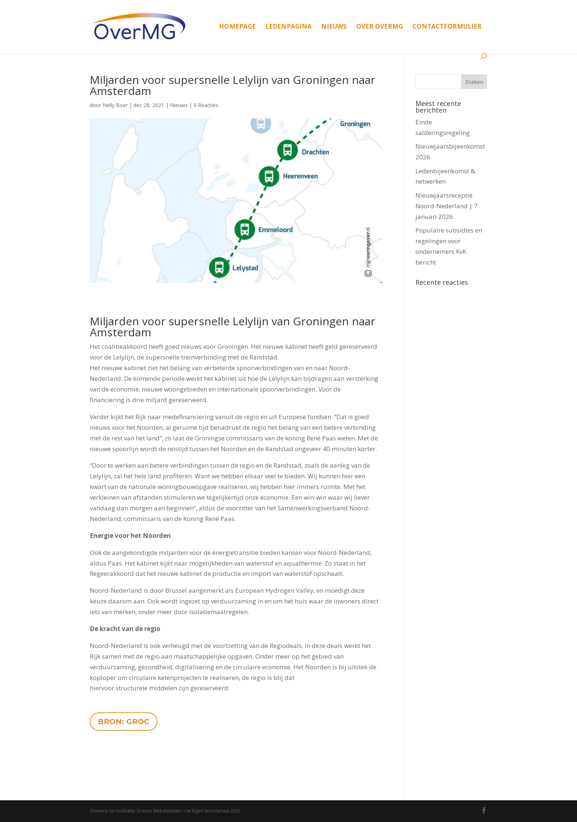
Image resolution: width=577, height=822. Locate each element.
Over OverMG (379, 27)
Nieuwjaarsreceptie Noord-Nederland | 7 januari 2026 (446, 206)
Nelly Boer (115, 105)
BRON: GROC (123, 721)
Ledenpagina (288, 27)
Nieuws (334, 27)
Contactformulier (447, 27)
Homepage (237, 27)
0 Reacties (206, 105)
